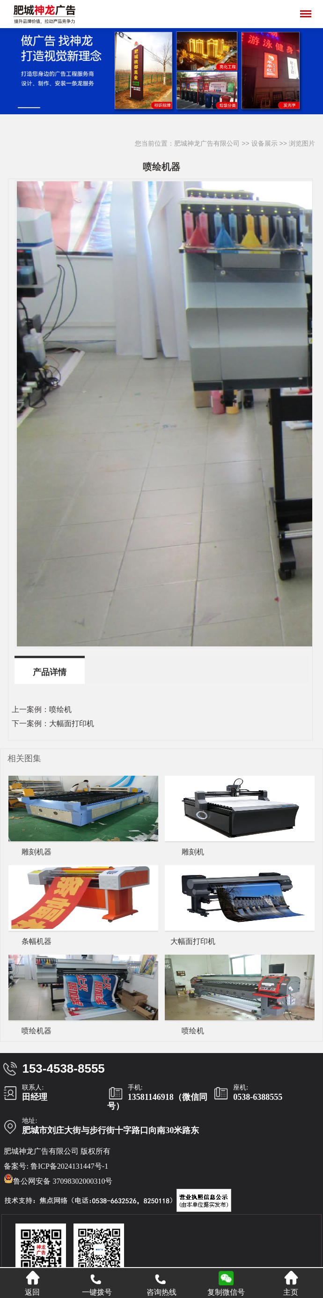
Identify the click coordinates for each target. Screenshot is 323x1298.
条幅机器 (36, 941)
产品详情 (49, 672)
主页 (290, 1283)
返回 (32, 1283)
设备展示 (264, 143)
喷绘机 (60, 709)
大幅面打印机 (71, 723)
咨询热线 (161, 1283)
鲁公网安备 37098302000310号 (58, 1179)
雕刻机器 (36, 852)
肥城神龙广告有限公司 (207, 143)
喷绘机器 (36, 1031)
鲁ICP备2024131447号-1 (69, 1166)
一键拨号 (97, 1283)
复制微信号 (226, 1292)
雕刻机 (193, 852)
